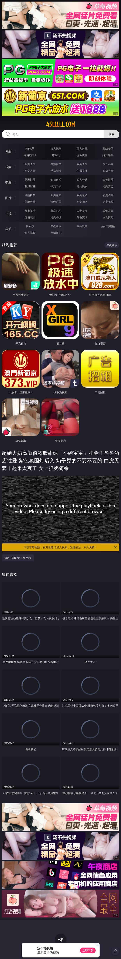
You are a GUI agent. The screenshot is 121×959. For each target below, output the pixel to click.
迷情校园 (30, 217)
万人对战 (82, 148)
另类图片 (107, 202)
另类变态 (107, 186)
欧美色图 (82, 195)
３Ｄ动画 (107, 164)
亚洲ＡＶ (30, 164)
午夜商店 (55, 226)
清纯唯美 (55, 202)
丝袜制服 (55, 170)
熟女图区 (82, 202)
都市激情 (30, 210)
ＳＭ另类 (107, 170)
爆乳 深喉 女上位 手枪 (17, 558)
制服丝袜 (30, 186)
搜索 (111, 134)
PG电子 (29, 148)
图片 (8, 198)
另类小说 (55, 217)
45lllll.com (60, 124)
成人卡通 (82, 179)
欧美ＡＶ (82, 164)
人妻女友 (82, 210)
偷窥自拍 (30, 195)
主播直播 (82, 170)
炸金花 (56, 155)
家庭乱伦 (55, 210)
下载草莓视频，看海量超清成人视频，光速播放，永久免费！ (70, 547)
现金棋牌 (82, 155)
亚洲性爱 (30, 179)
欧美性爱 (107, 179)
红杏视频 (30, 233)
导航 (8, 229)
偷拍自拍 (55, 179)
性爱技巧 (107, 217)
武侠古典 (107, 210)
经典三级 (55, 186)
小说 (8, 213)
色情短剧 (55, 233)
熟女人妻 (30, 170)
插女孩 (30, 226)
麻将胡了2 (30, 155)
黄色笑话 (82, 217)
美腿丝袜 (30, 202)
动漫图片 (107, 195)
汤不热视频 (108, 226)
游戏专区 (107, 148)
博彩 (8, 151)
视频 (8, 167)
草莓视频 (82, 226)
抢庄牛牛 (107, 155)
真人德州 (55, 148)
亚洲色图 (55, 195)
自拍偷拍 (55, 164)
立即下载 (87, 950)
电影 (8, 182)
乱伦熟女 (82, 186)
